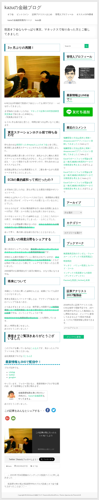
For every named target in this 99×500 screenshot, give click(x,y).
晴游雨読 (67, 261)
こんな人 (35, 348)
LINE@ (12, 372)
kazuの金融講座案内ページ (20, 20)
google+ (12, 377)
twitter (12, 374)
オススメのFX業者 (85, 14)
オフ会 (11, 14)
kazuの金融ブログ (22, 7)
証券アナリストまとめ (42, 14)
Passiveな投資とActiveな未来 (76, 280)
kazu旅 (38, 20)
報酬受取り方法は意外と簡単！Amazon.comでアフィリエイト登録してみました (78, 141)
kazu (10, 466)
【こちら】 (28, 356)
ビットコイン (23, 14)
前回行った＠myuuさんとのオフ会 (31, 144)
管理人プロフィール (64, 14)
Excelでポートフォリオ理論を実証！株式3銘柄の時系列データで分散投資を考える (78, 161)
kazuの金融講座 (35, 395)
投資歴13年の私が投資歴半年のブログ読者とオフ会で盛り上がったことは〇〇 (31, 485)
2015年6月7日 (22, 466)
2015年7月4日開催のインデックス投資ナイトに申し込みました (31, 476)
